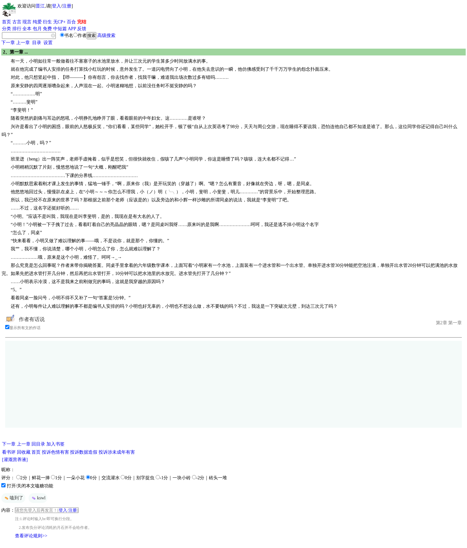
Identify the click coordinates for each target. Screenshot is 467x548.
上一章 (23, 42)
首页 (6, 21)
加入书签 (55, 444)
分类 (6, 28)
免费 (47, 28)
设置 (48, 42)
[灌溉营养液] (15, 459)
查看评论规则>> (31, 535)
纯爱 (37, 21)
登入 (56, 6)
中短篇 (60, 28)
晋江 (40, 6)
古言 (16, 21)
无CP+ (59, 21)
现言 (26, 21)
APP (72, 28)
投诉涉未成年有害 (117, 452)
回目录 (38, 444)
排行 (16, 28)
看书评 (9, 452)
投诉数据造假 (83, 452)
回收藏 (23, 452)
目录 (36, 42)
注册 (66, 6)
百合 (71, 21)
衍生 (47, 21)
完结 (81, 21)
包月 (37, 28)
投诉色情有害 (55, 452)
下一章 (8, 42)
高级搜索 (106, 35)
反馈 (81, 28)
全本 (26, 28)
